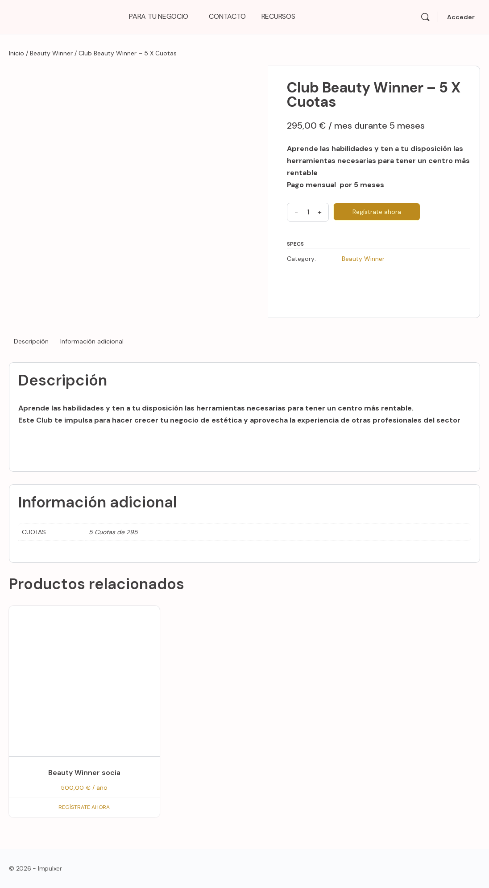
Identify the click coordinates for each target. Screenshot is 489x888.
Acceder (461, 17)
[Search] (425, 17)
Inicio (16, 53)
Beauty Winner (51, 53)
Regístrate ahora (376, 212)
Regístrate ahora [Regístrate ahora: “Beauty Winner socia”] (84, 807)
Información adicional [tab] (92, 341)
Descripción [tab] (31, 341)
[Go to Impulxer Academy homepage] (58, 16)
